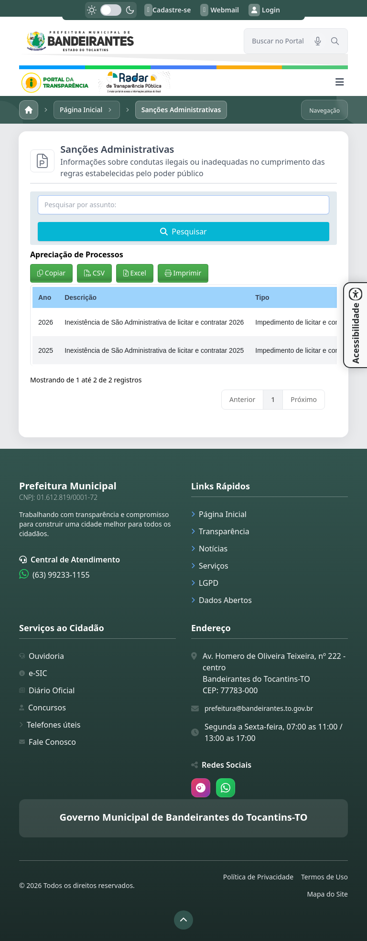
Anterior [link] (242, 399)
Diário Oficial (47, 690)
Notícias (209, 548)
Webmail (219, 10)
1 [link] (273, 399)
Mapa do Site (327, 894)
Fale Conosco (47, 742)
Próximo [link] (304, 399)
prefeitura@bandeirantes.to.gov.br (259, 708)
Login (264, 10)
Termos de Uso (324, 876)
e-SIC (33, 673)
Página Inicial (219, 514)
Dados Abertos (221, 600)
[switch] (110, 10)
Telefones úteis (49, 724)
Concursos (42, 707)
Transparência (220, 531)
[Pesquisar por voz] (317, 41)
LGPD (204, 583)
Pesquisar (183, 231)
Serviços (209, 565)
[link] (125, 41)
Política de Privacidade (258, 876)
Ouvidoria (41, 656)
